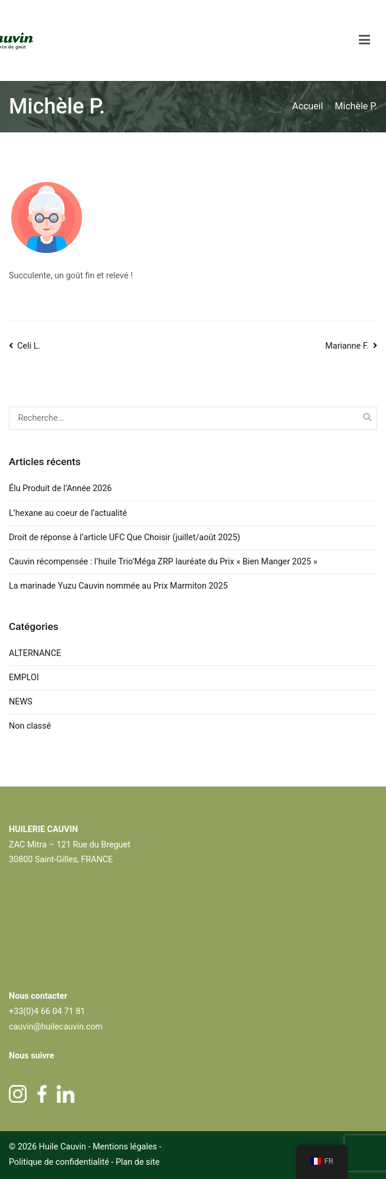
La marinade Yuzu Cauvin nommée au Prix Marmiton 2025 (118, 586)
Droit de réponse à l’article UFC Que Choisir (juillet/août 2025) (124, 537)
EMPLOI (24, 678)
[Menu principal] (364, 40)
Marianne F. (347, 346)
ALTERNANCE (35, 653)
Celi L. (28, 346)
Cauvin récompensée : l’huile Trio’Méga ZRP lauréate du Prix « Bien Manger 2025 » (163, 562)
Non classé (30, 726)
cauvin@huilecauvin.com (56, 1027)
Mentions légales (125, 1147)
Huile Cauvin (62, 1147)
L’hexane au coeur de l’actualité (69, 513)
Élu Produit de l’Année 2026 (60, 488)
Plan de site (138, 1162)
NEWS (20, 702)
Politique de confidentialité (60, 1162)
